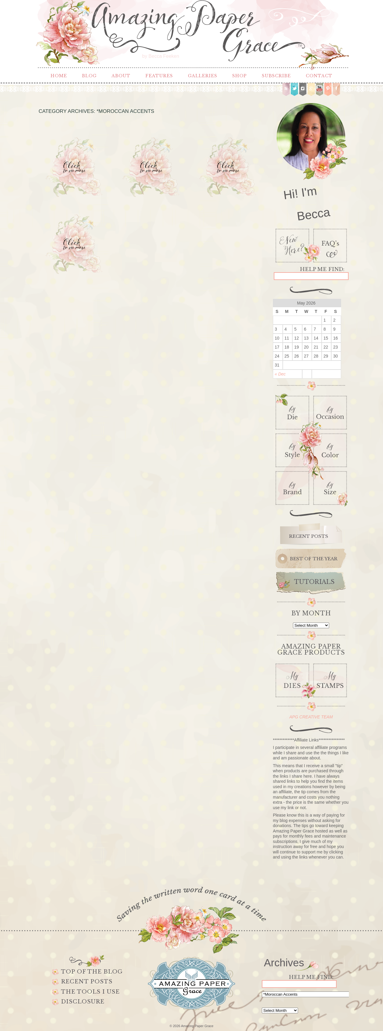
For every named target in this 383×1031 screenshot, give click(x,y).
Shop (239, 76)
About (121, 76)
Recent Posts (87, 981)
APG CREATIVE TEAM (311, 716)
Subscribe (276, 76)
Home (59, 76)
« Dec (280, 374)
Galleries (202, 76)
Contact (319, 76)
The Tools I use (90, 991)
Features (159, 76)
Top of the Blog (92, 971)
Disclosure (82, 1001)
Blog (89, 76)
